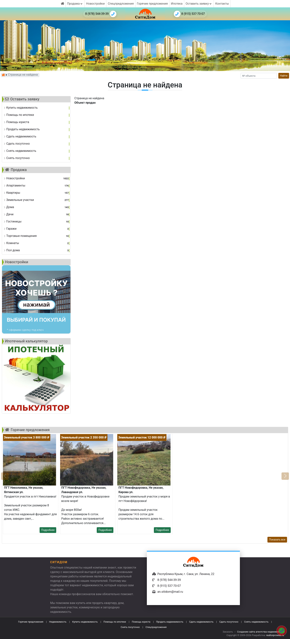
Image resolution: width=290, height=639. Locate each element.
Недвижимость (58, 621)
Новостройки (95, 3)
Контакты (222, 3)
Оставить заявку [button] (199, 3)
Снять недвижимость (256, 621)
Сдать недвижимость (201, 621)
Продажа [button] (75, 3)
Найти (284, 75)
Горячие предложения (152, 3)
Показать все (277, 539)
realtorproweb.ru (275, 635)
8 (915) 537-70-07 (189, 14)
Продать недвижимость (169, 621)
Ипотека (177, 3)
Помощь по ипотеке (115, 621)
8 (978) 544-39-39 (100, 14)
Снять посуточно (130, 627)
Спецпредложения (121, 3)
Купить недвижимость (85, 621)
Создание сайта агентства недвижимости (260, 631)
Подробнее (48, 530)
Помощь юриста (141, 621)
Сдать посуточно (228, 621)
